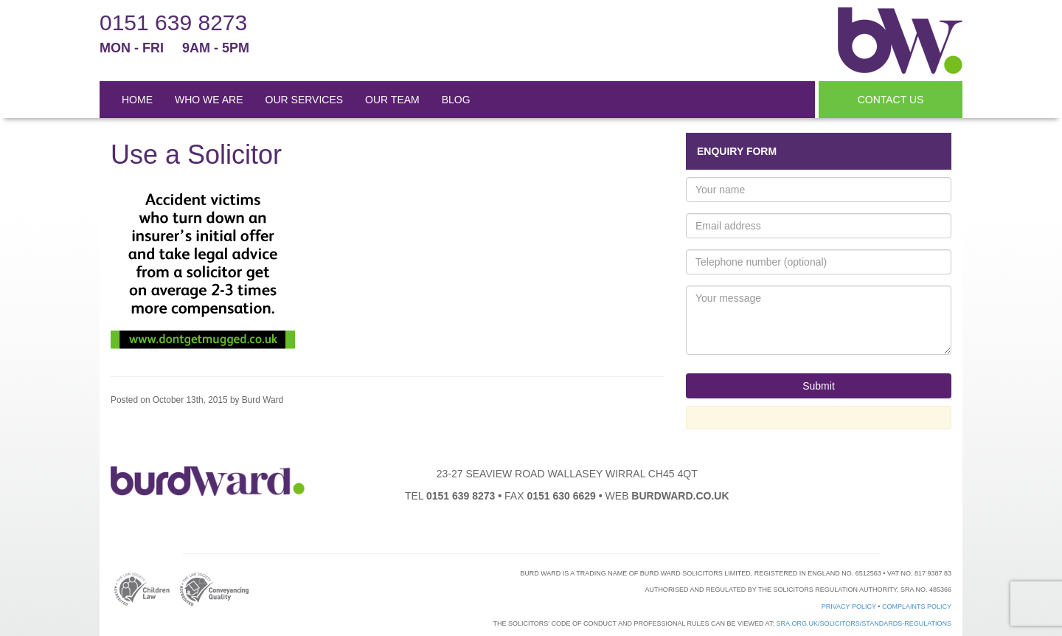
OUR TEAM (392, 100)
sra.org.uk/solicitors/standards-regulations (863, 623)
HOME (137, 100)
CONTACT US (891, 100)
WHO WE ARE (209, 100)
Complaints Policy (916, 606)
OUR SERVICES (305, 100)
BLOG (456, 100)
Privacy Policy (849, 606)
